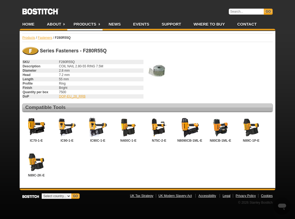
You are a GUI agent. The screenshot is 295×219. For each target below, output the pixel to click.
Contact (247, 24)
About (54, 24)
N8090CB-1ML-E (189, 129)
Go (268, 11)
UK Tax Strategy (141, 196)
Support (171, 24)
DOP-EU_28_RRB (72, 96)
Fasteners (45, 38)
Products (84, 24)
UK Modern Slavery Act (175, 196)
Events (141, 24)
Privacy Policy (246, 196)
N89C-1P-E (251, 129)
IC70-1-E (36, 129)
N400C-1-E (128, 129)
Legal (226, 196)
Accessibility (207, 196)
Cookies (267, 196)
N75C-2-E (159, 129)
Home (28, 24)
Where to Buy (209, 24)
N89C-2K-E (36, 164)
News (115, 24)
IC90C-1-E (97, 129)
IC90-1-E (67, 129)
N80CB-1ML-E (220, 129)
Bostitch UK (40, 10)
